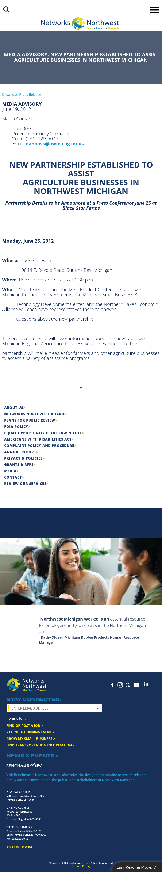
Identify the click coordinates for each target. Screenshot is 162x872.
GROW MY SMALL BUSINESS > (30, 738)
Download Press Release (21, 94)
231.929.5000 (38, 835)
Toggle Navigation (154, 10)
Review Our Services (25, 483)
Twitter (128, 684)
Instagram (120, 685)
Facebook (112, 684)
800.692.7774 (34, 831)
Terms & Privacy (81, 866)
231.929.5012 (20, 838)
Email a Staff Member (19, 846)
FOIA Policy (16, 426)
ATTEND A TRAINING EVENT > (30, 732)
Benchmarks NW (24, 765)
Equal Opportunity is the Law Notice (43, 433)
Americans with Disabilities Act (38, 439)
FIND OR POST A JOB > (24, 725)
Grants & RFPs (19, 464)
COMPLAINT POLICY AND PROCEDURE (39, 445)
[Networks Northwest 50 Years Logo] (80, 23)
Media (10, 471)
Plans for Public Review (29, 420)
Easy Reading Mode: (138, 867)
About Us (13, 407)
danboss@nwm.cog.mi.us (55, 143)
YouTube (137, 685)
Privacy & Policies (23, 458)
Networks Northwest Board (34, 414)
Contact (13, 477)
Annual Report (20, 452)
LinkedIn (146, 684)
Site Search (6, 9)
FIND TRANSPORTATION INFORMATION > (40, 745)
